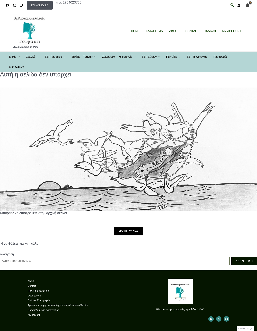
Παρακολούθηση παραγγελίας (43, 300)
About (31, 271)
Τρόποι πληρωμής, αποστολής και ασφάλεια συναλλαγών (58, 295)
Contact (32, 275)
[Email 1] (226, 309)
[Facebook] (7, 5)
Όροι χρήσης (34, 285)
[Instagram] (14, 5)
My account (34, 305)
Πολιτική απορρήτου (38, 280)
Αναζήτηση (7, 244)
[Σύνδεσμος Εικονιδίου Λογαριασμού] (238, 5)
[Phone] (21, 5)
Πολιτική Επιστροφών (39, 290)
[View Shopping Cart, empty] (247, 5)
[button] (40, 5)
